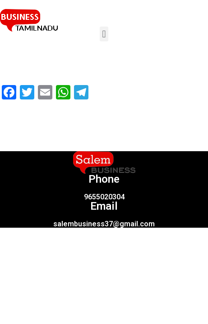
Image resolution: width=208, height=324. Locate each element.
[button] (104, 34)
